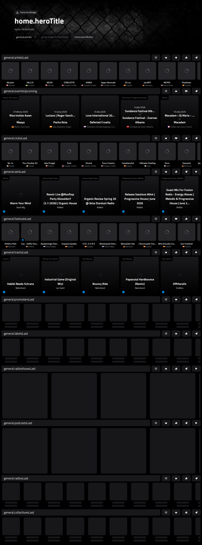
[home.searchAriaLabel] (54, 37)
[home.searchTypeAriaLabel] (26, 37)
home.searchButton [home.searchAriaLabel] (83, 37)
